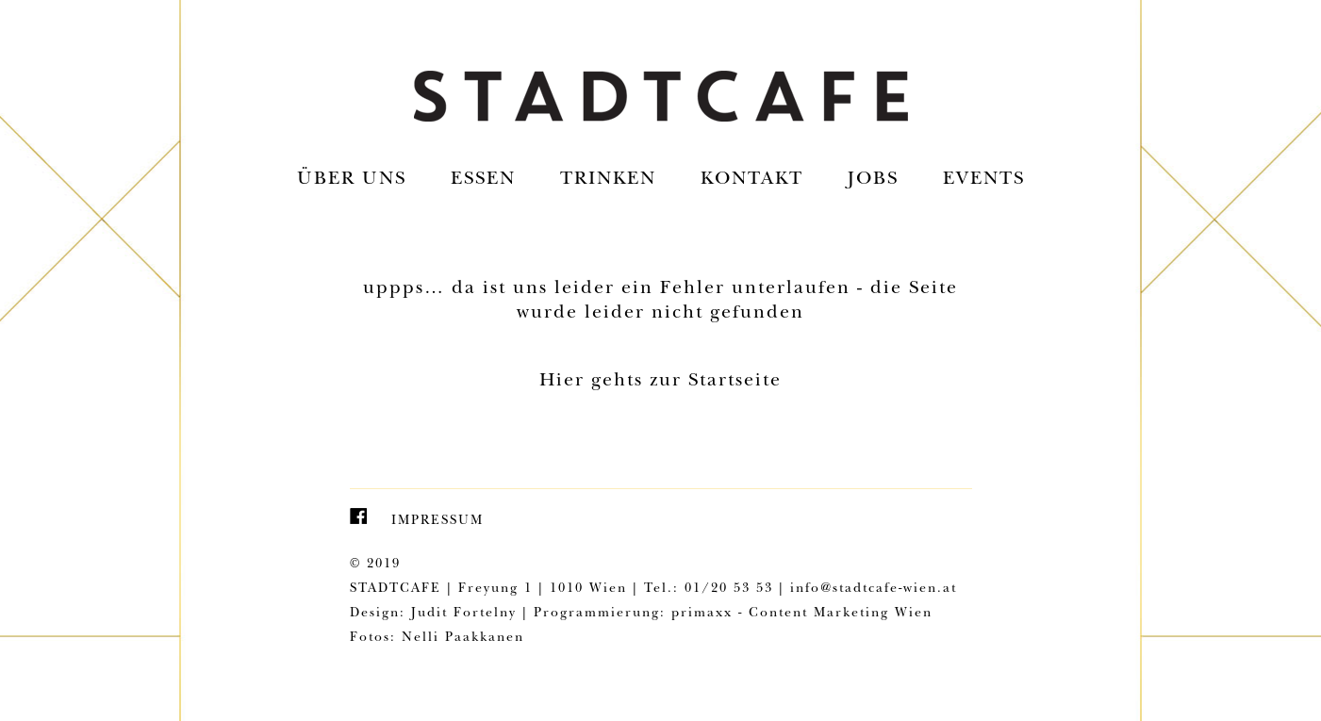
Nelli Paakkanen (463, 638)
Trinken (608, 180)
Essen (483, 180)
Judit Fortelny (464, 613)
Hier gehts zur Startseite (660, 381)
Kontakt (752, 180)
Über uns (351, 180)
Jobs (873, 180)
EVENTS (984, 180)
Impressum (437, 521)
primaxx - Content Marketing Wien (802, 613)
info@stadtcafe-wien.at (873, 589)
